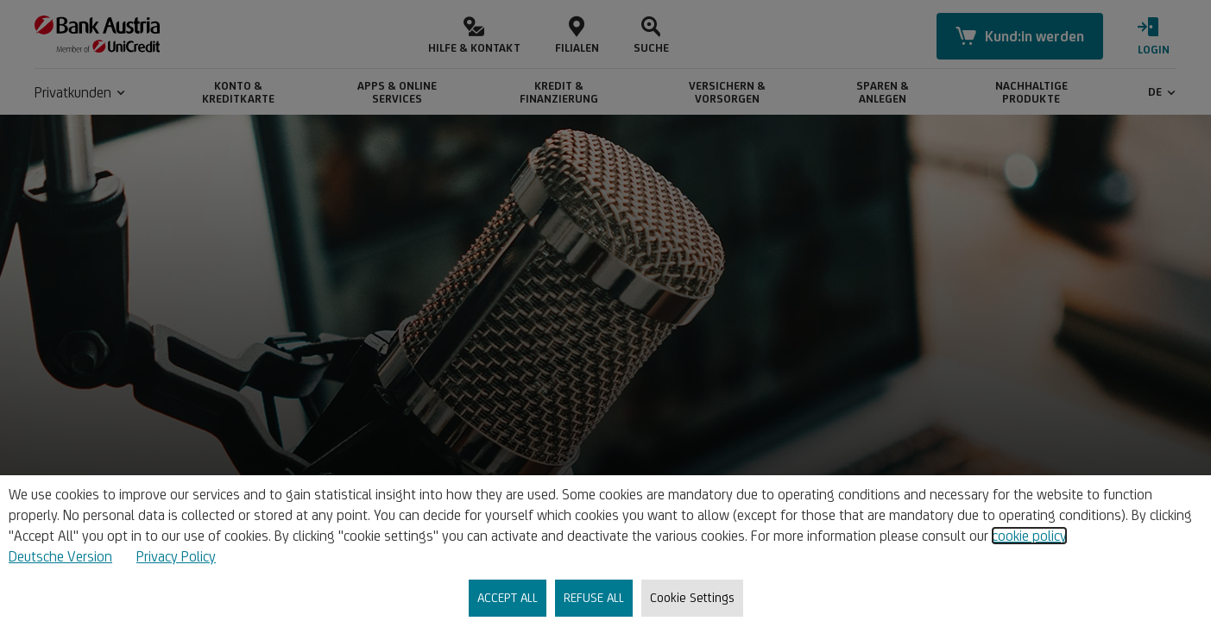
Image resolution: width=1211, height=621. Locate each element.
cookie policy (1029, 535)
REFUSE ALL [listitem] (594, 597)
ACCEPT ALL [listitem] (507, 597)
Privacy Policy (176, 556)
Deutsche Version (60, 556)
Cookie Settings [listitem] (692, 597)
